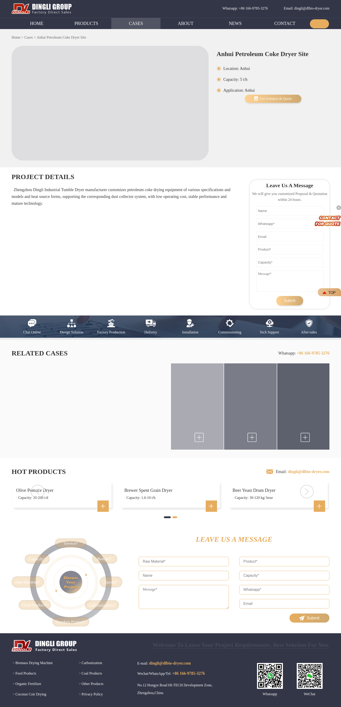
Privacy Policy (90, 694)
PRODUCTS (86, 23)
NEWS (235, 23)
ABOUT (185, 23)
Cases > (30, 37)
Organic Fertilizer (26, 684)
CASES (136, 23)
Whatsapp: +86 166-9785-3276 (245, 8)
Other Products (90, 684)
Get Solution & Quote (276, 99)
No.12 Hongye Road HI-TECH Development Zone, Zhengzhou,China (175, 689)
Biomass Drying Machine (32, 663)
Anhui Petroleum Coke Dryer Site (61, 37)
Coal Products (90, 673)
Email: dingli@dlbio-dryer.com (306, 8)
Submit (289, 301)
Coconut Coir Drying (29, 694)
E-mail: (164, 663)
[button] (167, 517)
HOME (36, 23)
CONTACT (284, 23)
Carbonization (90, 663)
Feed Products (24, 673)
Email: (302, 471)
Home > (17, 37)
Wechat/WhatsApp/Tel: (171, 673)
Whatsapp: (303, 353)
